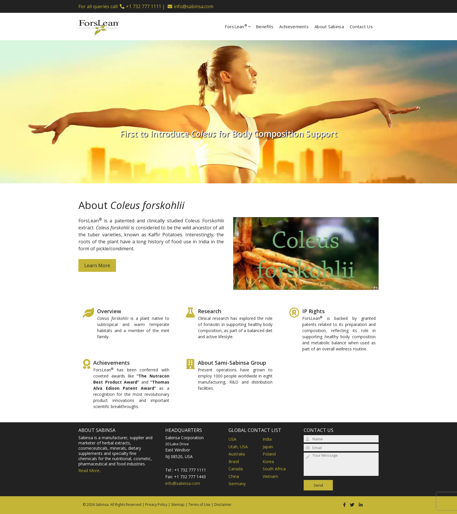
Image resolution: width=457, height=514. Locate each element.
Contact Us (361, 26)
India (267, 439)
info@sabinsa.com (193, 6)
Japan (268, 446)
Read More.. (89, 470)
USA (232, 439)
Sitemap (177, 504)
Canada (235, 469)
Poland (269, 454)
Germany (237, 483)
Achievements (294, 26)
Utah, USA (238, 446)
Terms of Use (199, 504)
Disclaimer (223, 504)
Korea (268, 461)
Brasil (233, 461)
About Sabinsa (329, 26)
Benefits (264, 26)
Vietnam (270, 476)
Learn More (97, 265)
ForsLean (240, 26)
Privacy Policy (156, 504)
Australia (236, 454)
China (233, 476)
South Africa (274, 469)
